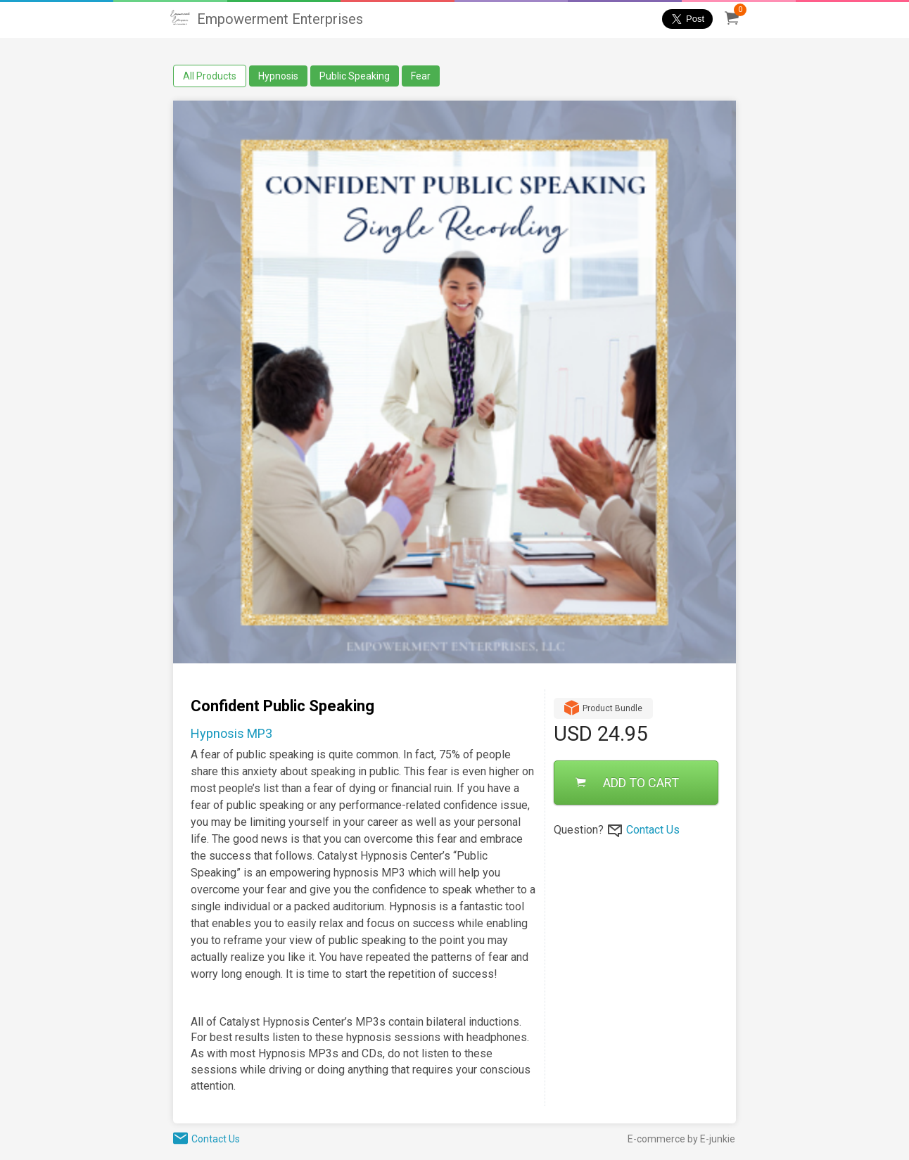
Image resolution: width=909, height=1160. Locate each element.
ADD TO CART (627, 782)
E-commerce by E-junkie (681, 1139)
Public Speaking (354, 76)
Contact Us (653, 829)
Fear (421, 76)
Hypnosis (278, 76)
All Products (209, 76)
